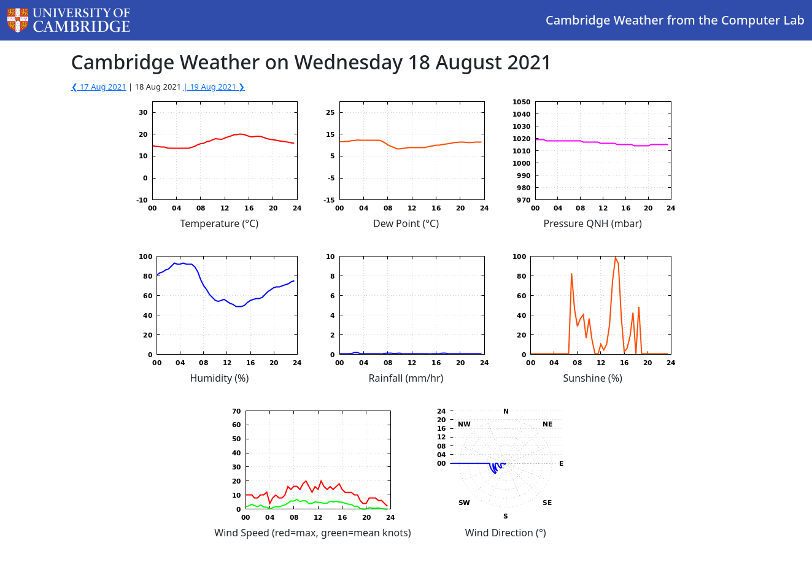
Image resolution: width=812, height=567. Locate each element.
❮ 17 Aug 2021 (98, 86)
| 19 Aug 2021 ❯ (215, 86)
